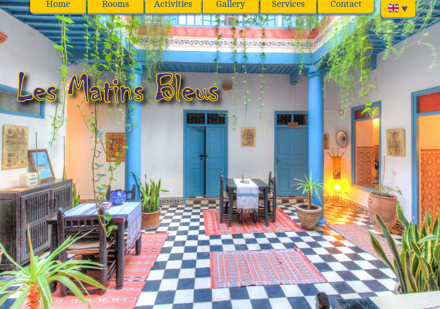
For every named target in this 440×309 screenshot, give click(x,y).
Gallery (230, 4)
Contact (346, 4)
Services (288, 4)
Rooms (115, 4)
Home (58, 4)
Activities (173, 4)
